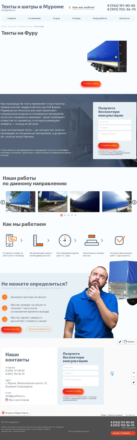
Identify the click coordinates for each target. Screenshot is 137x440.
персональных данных (122, 153)
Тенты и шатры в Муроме (32, 6)
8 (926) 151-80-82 (121, 6)
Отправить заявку (108, 145)
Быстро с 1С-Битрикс (121, 433)
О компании (34, 18)
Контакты (124, 18)
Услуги (56, 18)
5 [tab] (75, 215)
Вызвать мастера (11, 329)
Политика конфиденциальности (78, 431)
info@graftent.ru (8, 10)
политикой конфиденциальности (112, 154)
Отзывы (76, 18)
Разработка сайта (6, 431)
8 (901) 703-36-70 (121, 9)
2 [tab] (65, 215)
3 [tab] (68, 215)
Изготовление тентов (25, 26)
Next (134, 202)
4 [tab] (72, 215)
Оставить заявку (91, 83)
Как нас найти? (83, 7)
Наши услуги (12, 26)
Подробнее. (47, 429)
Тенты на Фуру (39, 26)
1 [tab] (61, 215)
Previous (3, 202)
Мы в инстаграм (17, 399)
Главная (11, 18)
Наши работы (100, 18)
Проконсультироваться (39, 329)
